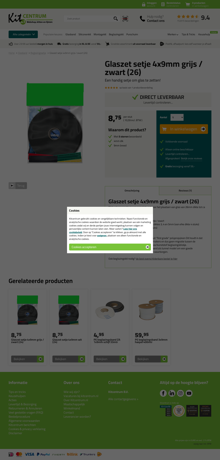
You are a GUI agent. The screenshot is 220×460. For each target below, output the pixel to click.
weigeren (102, 235)
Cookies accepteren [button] (84, 247)
